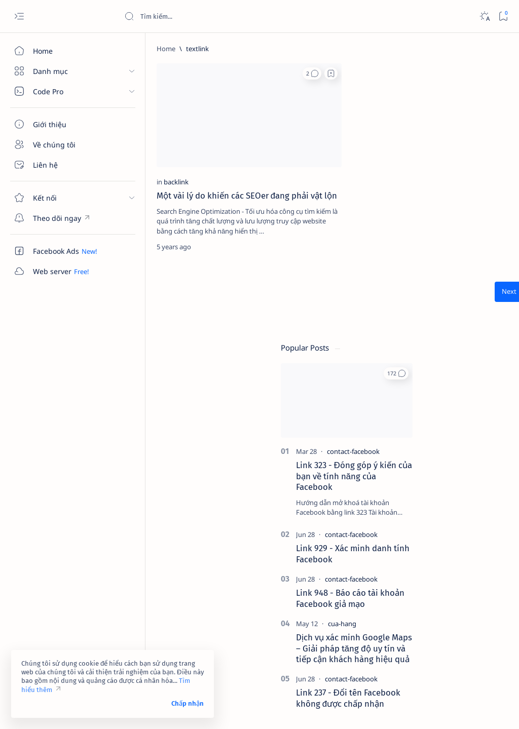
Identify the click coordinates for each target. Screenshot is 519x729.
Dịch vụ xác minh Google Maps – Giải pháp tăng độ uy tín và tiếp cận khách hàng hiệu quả (449, 370)
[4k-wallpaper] (407, 508)
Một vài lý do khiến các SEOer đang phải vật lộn (173, 158)
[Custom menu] (58, 218)
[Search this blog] (200, 16)
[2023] (407, 483)
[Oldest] (335, 260)
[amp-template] (476, 559)
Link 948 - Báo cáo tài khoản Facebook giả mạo (445, 320)
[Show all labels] (397, 582)
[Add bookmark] (226, 73)
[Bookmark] (503, 16)
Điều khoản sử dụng (406, 636)
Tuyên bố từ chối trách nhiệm (420, 645)
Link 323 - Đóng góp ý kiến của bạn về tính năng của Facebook (449, 197)
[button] (207, 73)
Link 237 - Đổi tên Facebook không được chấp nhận (443, 420)
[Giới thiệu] (58, 124)
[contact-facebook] (448, 172)
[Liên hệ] (58, 165)
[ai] (476, 533)
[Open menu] (19, 16)
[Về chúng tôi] (58, 144)
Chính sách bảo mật (406, 654)
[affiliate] (407, 533)
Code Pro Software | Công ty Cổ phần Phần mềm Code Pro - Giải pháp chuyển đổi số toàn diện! (295, 709)
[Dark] (484, 16)
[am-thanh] (407, 559)
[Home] (58, 51)
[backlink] (147, 139)
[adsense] (476, 508)
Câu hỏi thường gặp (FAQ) (415, 663)
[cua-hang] (437, 345)
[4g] (476, 483)
